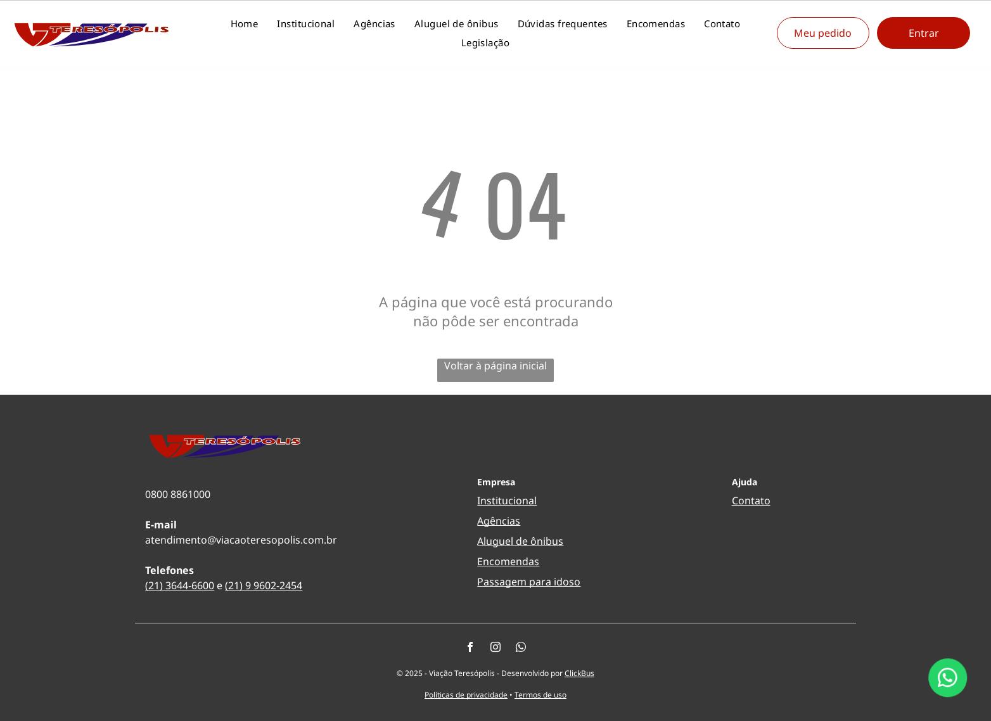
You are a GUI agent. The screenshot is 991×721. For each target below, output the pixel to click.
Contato (751, 500)
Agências (498, 521)
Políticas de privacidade (466, 694)
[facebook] (470, 648)
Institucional (507, 500)
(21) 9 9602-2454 (263, 585)
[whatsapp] (520, 648)
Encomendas (508, 561)
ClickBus (579, 673)
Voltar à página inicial (495, 366)
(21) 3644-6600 (179, 585)
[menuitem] (244, 23)
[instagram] (495, 648)
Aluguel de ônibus (520, 541)
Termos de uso (540, 694)
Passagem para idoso (528, 582)
